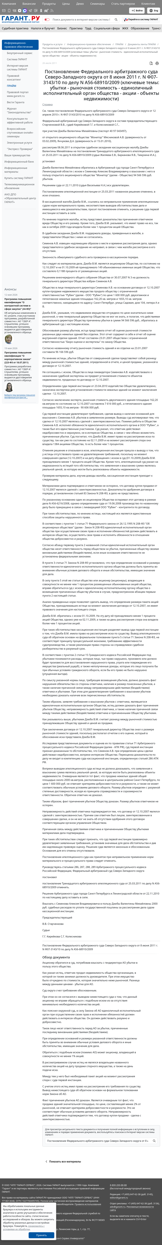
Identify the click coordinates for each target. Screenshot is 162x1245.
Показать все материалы (62, 1161)
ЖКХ (125, 28)
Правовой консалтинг (14, 77)
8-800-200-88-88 (118, 1185)
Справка (47, 104)
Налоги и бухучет (43, 28)
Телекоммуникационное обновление (19, 186)
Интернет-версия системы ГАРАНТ (17, 67)
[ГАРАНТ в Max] (25, 11)
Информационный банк (19, 161)
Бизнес (62, 28)
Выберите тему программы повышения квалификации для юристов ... (19, 396)
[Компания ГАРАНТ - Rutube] (46, 10)
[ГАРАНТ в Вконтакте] (14, 10)
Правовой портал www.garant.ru (17, 94)
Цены (66, 4)
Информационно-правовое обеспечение (18, 44)
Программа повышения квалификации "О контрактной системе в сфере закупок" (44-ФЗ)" (17, 303)
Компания (9, 4)
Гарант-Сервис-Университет (69, 1238)
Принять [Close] (41, 1235)
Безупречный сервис (19, 53)
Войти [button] (137, 10)
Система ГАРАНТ (17, 59)
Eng (153, 10)
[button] (141, 20)
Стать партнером (123, 4)
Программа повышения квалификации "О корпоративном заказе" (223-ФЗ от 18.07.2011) (17, 357)
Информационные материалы (15, 169)
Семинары (97, 4)
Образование (140, 28)
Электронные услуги (19, 142)
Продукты (49, 4)
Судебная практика (15, 28)
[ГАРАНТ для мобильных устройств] (9, 10)
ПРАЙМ (11, 86)
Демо (80, 4)
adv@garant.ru (117, 1206)
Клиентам (148, 4)
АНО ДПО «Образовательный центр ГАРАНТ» (20, 198)
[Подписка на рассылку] (4, 10)
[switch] (47, 19)
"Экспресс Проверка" (20, 149)
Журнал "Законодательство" (19, 110)
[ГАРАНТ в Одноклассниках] (41, 10)
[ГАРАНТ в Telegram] (30, 10)
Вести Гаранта (15, 102)
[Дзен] (19, 10)
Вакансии (29, 4)
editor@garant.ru (119, 1197)
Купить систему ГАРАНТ (18, 178)
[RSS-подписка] (52, 10)
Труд (88, 28)
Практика (75, 28)
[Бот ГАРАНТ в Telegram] (36, 10)
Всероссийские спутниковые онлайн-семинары (20, 132)
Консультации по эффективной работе (20, 120)
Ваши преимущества (17, 155)
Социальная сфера (107, 28)
